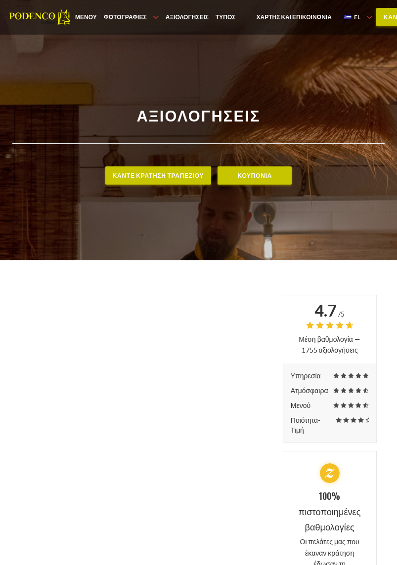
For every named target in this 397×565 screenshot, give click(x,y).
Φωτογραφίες (131, 17)
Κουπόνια (255, 181)
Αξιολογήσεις (187, 17)
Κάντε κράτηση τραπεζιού (158, 181)
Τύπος (226, 17)
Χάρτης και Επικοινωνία (294, 17)
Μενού (86, 17)
